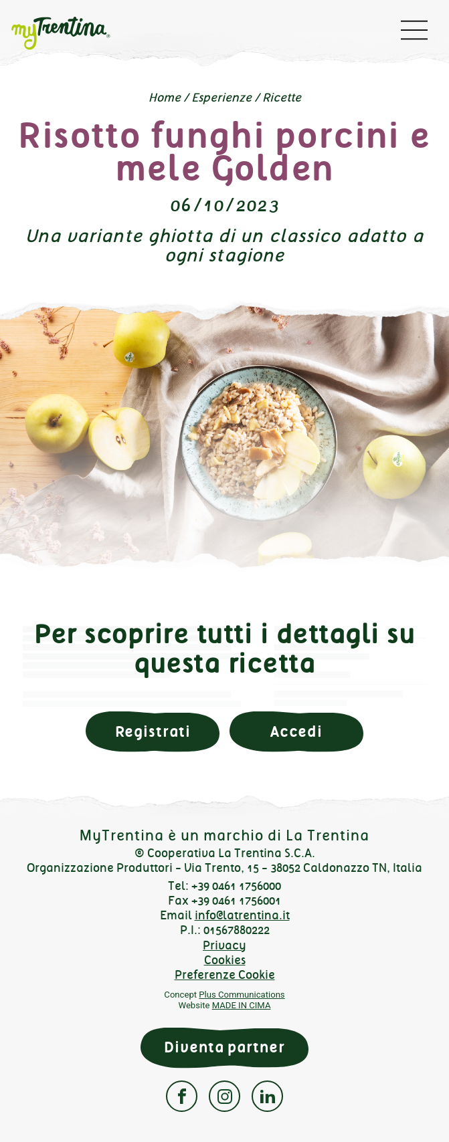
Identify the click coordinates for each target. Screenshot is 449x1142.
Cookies (225, 960)
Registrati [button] (153, 731)
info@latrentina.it (242, 915)
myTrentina (71, 33)
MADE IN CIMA (241, 1005)
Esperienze (221, 97)
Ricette (281, 97)
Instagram (224, 1096)
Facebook (181, 1096)
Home (165, 97)
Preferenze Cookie (225, 975)
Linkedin (267, 1096)
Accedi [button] (296, 731)
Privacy (224, 945)
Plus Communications (241, 995)
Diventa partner (224, 1047)
